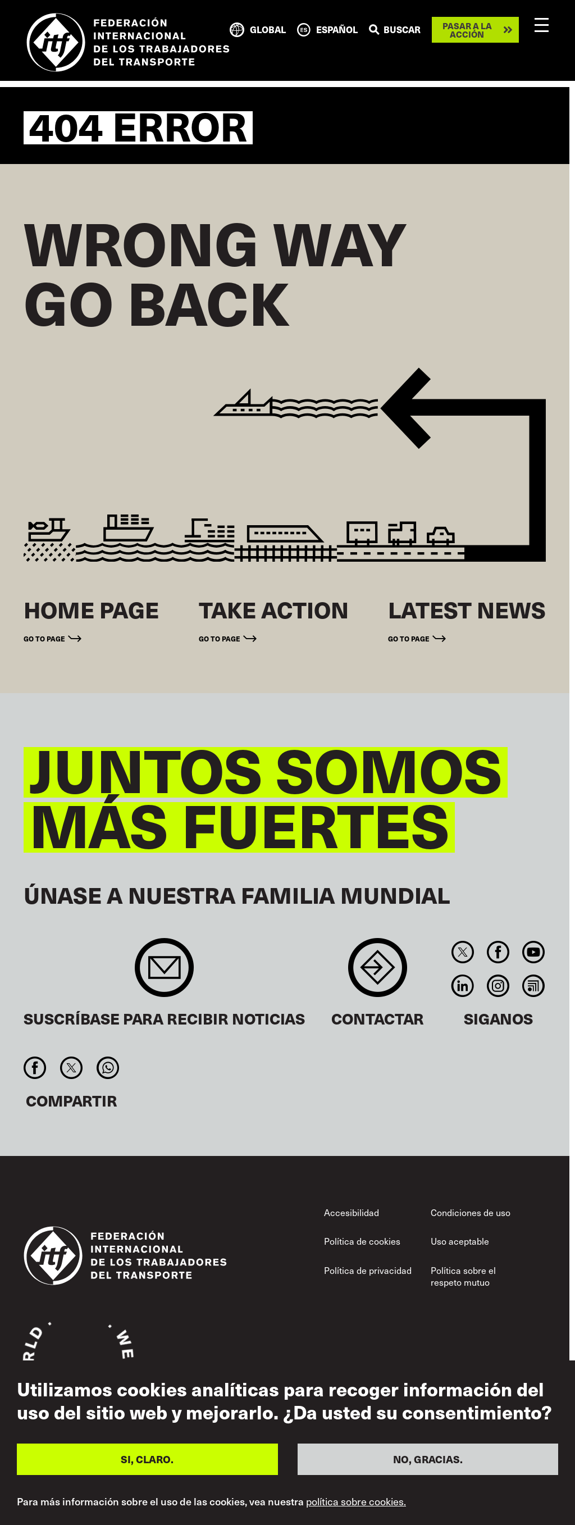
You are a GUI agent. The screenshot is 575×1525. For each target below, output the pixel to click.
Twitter (462, 952)
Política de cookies (362, 1241)
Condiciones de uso (470, 1212)
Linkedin (462, 986)
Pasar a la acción (467, 30)
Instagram (498, 986)
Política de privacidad (368, 1270)
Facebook (498, 952)
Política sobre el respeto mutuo (463, 1276)
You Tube (534, 952)
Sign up (164, 973)
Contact (377, 973)
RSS (534, 986)
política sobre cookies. (356, 1501)
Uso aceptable (460, 1241)
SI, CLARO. (147, 1459)
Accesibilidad (351, 1212)
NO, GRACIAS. (428, 1459)
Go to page (44, 638)
